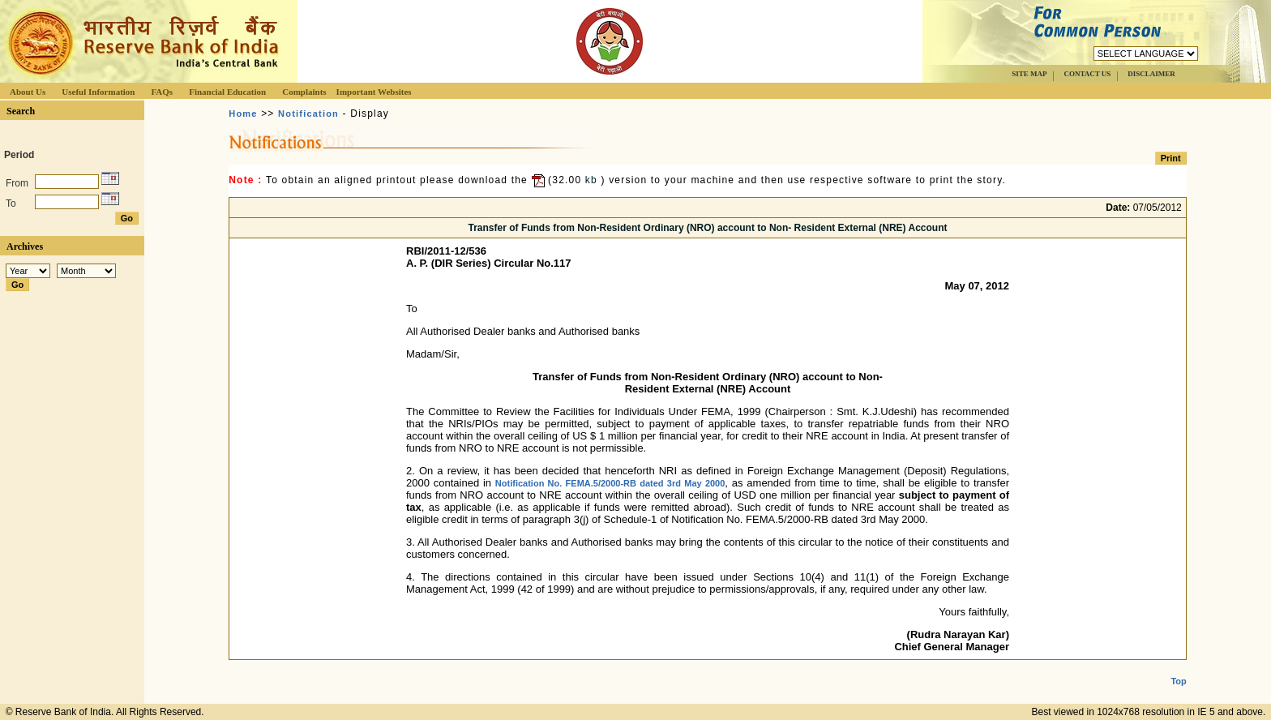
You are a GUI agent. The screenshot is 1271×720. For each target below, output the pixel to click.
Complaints (304, 91)
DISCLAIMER (1151, 74)
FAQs (162, 91)
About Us (27, 91)
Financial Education (227, 91)
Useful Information (98, 91)
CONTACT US (1087, 74)
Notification (308, 113)
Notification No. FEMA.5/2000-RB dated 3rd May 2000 (610, 483)
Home (243, 113)
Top (1178, 668)
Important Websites (374, 91)
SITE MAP (1029, 74)
